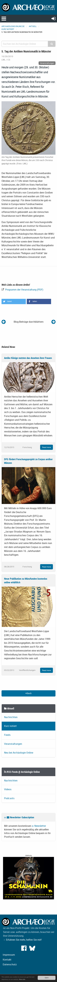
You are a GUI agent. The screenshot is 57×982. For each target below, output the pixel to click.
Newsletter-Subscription (20, 817)
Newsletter (40, 826)
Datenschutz (10, 964)
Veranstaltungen (13, 743)
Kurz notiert (8, 29)
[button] (14, 301)
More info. (22, 979)
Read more (46, 447)
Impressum (9, 954)
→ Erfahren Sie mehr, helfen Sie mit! (22, 939)
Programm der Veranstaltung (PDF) (24, 289)
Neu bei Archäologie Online (18, 752)
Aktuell (32, 26)
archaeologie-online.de (13, 26)
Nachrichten (10, 717)
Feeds (7, 735)
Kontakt (7, 959)
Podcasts (9, 798)
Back (28, 693)
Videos (7, 789)
